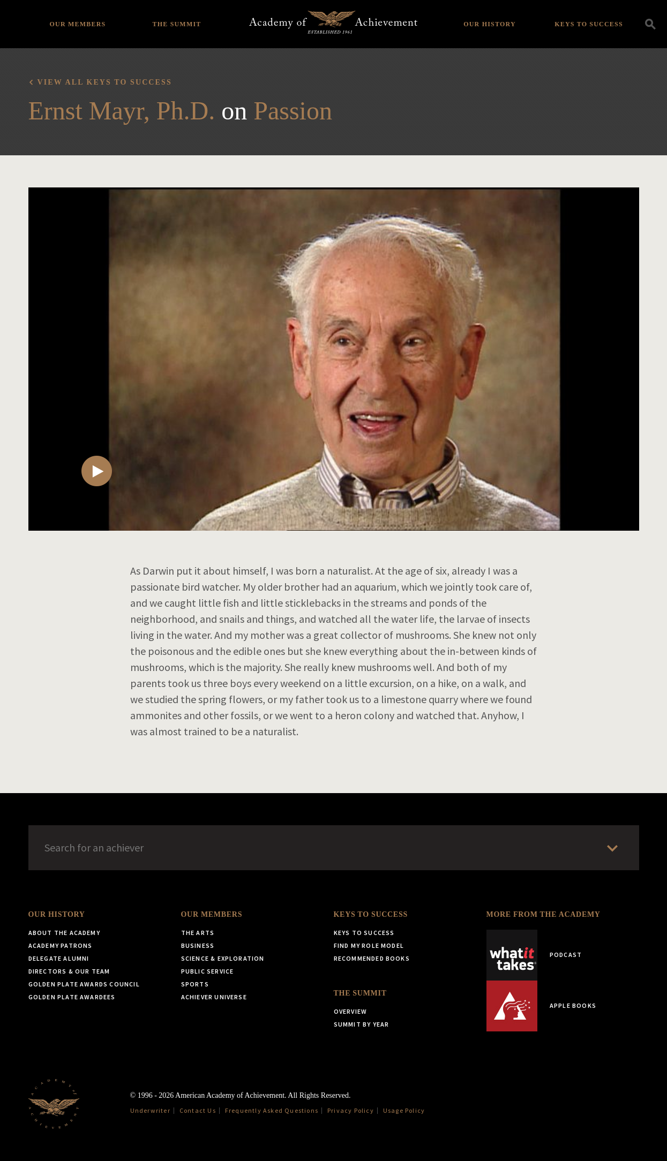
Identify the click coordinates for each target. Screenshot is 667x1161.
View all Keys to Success (105, 82)
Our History (489, 24)
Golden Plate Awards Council (84, 984)
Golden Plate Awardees (72, 997)
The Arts (198, 933)
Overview (351, 1011)
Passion (292, 110)
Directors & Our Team (69, 971)
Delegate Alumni (58, 958)
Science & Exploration (223, 958)
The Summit (176, 24)
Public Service (207, 971)
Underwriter (150, 1110)
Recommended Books (372, 958)
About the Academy (64, 933)
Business (198, 945)
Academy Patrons (60, 945)
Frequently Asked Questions (271, 1110)
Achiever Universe (214, 997)
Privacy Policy (350, 1110)
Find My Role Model (369, 945)
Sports (195, 984)
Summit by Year (361, 1024)
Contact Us (197, 1110)
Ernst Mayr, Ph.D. (121, 110)
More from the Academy (543, 914)
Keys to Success (588, 24)
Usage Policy (404, 1110)
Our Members (78, 24)
